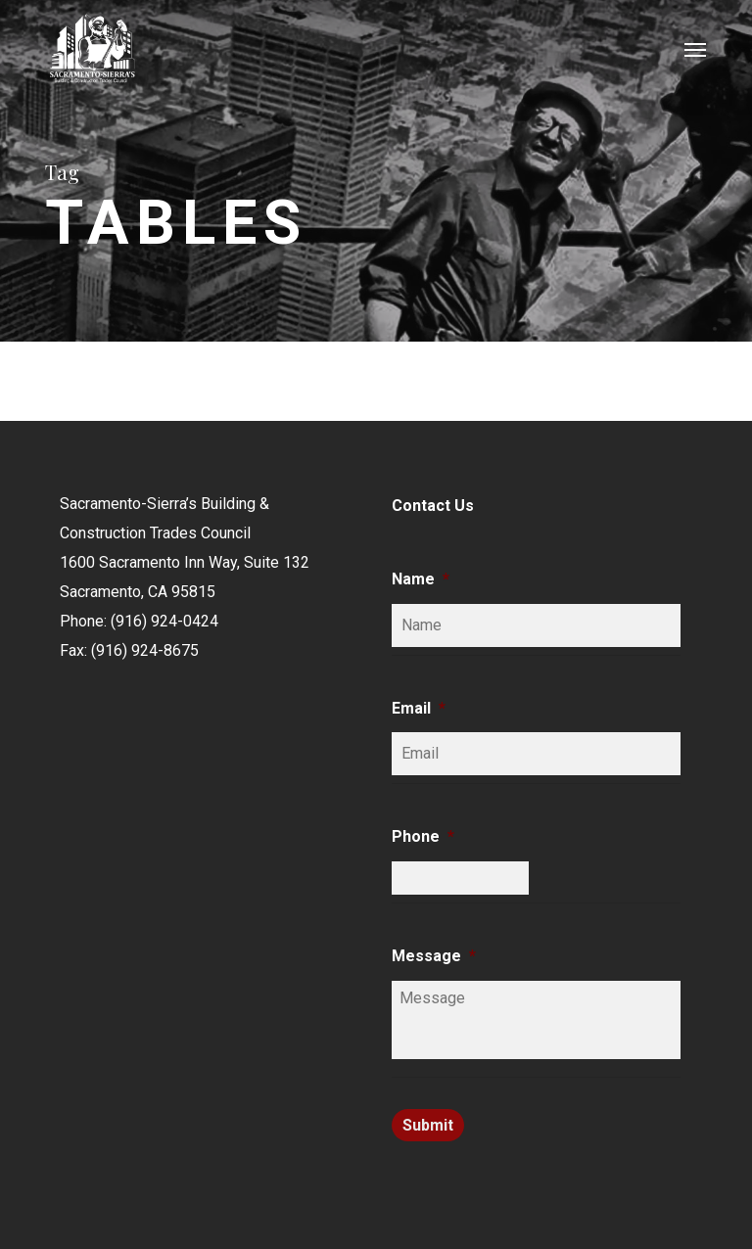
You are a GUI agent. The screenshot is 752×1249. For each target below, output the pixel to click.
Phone (423, 836)
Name (420, 579)
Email (419, 708)
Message (434, 956)
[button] (695, 49)
